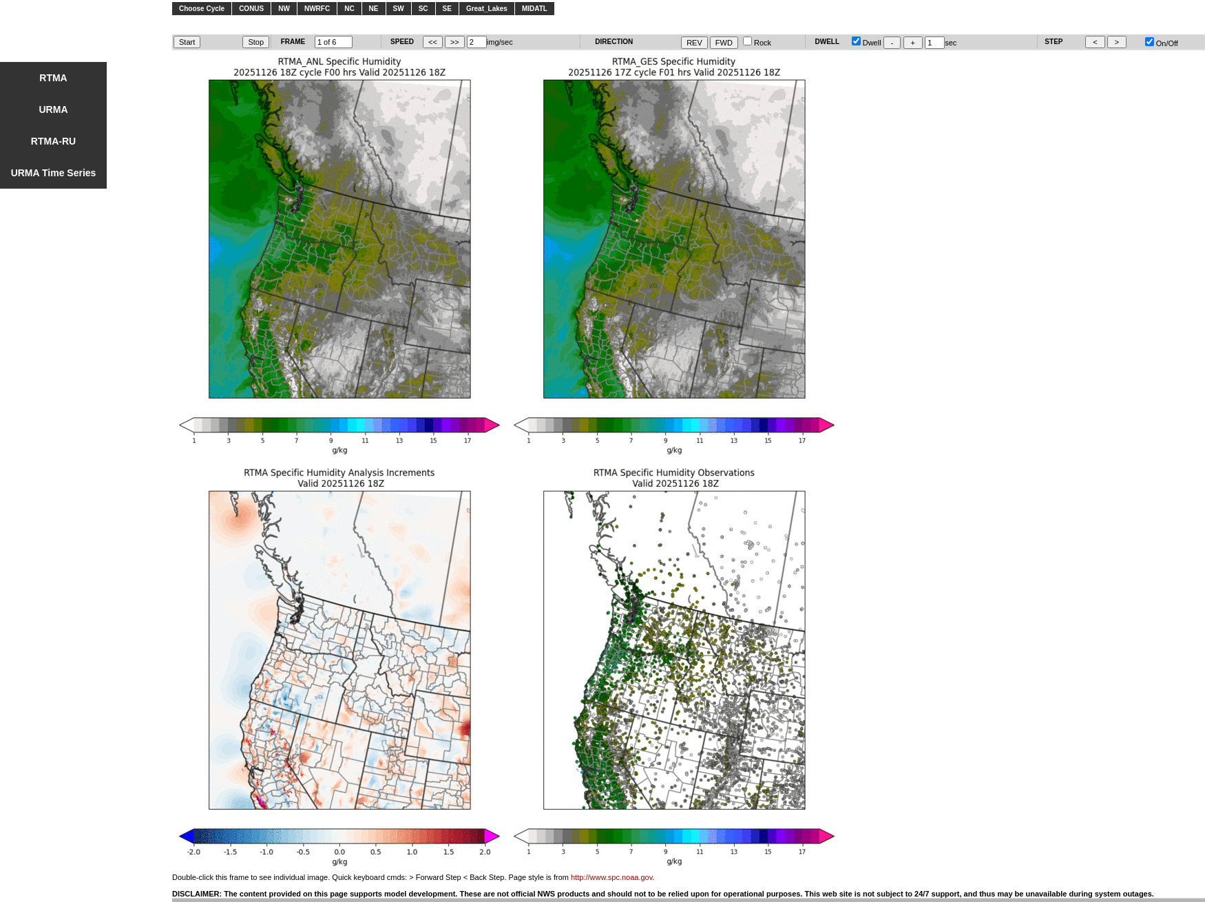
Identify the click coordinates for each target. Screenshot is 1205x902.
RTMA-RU (53, 141)
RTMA (53, 77)
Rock (757, 43)
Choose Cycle (201, 8)
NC (349, 8)
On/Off (1161, 43)
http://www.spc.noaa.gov (611, 877)
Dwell (866, 43)
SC (423, 8)
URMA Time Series (53, 172)
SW (398, 8)
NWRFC (317, 8)
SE (447, 8)
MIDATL (534, 8)
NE (374, 8)
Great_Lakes (486, 8)
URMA (53, 109)
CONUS (251, 8)
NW (284, 8)
